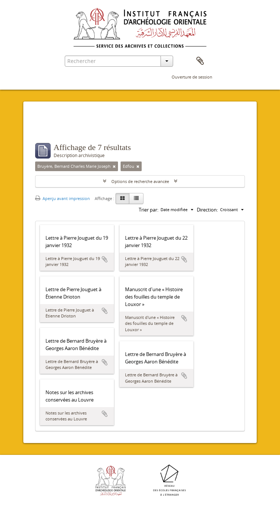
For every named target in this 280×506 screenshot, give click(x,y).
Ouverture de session (192, 77)
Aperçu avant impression (62, 198)
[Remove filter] (114, 166)
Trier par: (148, 209)
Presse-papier (200, 61)
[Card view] (122, 198)
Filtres (52, 128)
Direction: (207, 209)
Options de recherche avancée (140, 181)
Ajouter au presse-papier (104, 259)
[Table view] (136, 198)
